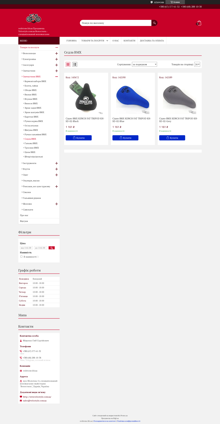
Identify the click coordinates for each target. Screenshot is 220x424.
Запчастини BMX (31, 76)
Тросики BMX (32, 147)
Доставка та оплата (152, 40)
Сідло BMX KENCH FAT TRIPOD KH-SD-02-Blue (131, 120)
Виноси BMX (31, 103)
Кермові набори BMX (35, 81)
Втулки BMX (31, 98)
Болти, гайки (31, 85)
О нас (115, 40)
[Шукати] (154, 21)
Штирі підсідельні (34, 156)
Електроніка (29, 59)
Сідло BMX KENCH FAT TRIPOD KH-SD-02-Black (85, 120)
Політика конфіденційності (128, 421)
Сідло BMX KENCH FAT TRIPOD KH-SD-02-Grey (178, 120)
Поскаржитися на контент (105, 421)
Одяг (25, 174)
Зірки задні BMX (33, 107)
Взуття (26, 168)
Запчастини (29, 70)
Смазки (27, 192)
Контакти (129, 40)
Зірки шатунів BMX (34, 112)
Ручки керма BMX (34, 121)
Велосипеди (29, 53)
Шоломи (27, 203)
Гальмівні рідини (32, 197)
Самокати (28, 209)
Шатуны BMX (31, 129)
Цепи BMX (30, 152)
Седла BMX (30, 138)
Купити (80, 137)
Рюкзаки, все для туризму (36, 186)
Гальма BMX (31, 143)
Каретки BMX (31, 116)
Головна (71, 40)
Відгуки (24, 221)
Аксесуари (28, 64)
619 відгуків (159, 2)
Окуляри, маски (31, 180)
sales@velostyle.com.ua (34, 400)
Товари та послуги (92, 40)
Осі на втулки (31, 125)
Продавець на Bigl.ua (110, 418)
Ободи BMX (31, 90)
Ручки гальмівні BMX (35, 134)
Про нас (24, 215)
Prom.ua (124, 415)
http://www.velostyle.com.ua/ (37, 396)
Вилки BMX (31, 94)
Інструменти (29, 163)
